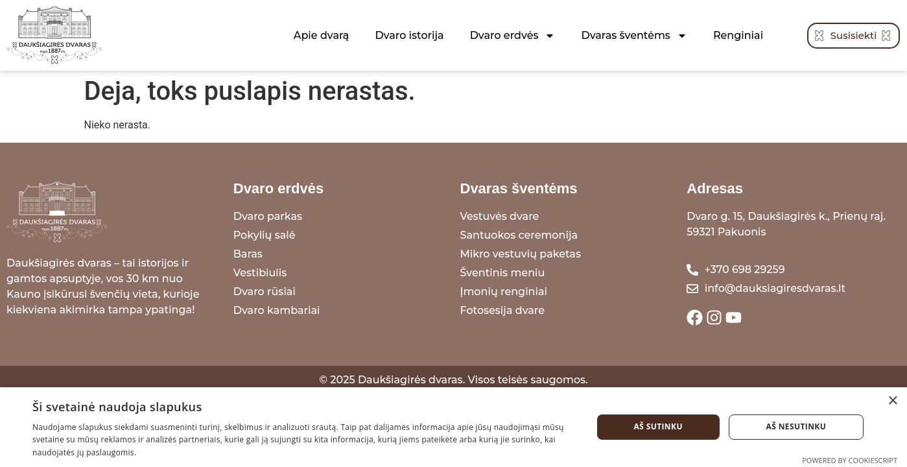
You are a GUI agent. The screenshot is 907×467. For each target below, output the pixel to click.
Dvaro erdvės (513, 35)
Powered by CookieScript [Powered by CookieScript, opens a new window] (849, 460)
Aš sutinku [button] (657, 426)
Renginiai (738, 35)
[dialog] (453, 427)
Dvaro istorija (409, 35)
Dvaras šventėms (634, 35)
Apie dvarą (321, 35)
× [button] (892, 401)
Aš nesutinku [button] (796, 426)
